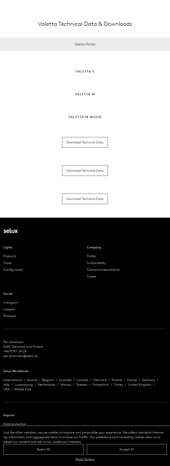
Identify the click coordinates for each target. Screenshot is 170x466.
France (132, 380)
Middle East (23, 389)
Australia (65, 380)
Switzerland (100, 384)
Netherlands (46, 384)
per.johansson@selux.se (20, 356)
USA (6, 389)
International (12, 380)
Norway (65, 384)
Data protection (14, 424)
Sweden (81, 384)
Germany (148, 380)
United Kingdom (140, 384)
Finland (117, 380)
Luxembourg (24, 384)
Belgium (48, 380)
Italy (6, 384)
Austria (32, 380)
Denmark (100, 380)
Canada (82, 380)
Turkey (118, 384)
